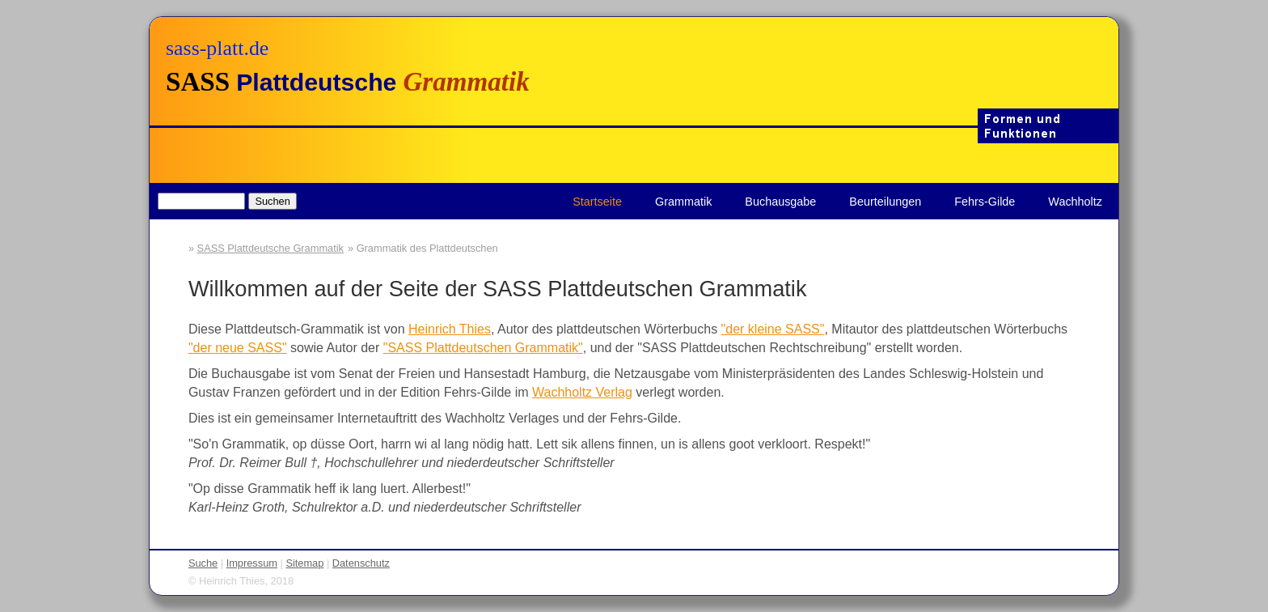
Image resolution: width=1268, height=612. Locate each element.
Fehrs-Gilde (984, 201)
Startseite (597, 201)
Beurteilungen (885, 201)
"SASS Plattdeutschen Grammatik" (483, 348)
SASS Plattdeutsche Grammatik (270, 248)
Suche (203, 563)
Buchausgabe (780, 201)
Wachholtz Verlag (582, 392)
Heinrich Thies (449, 329)
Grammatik (683, 201)
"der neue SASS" (237, 348)
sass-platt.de (217, 48)
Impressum (251, 563)
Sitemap (304, 563)
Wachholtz (1075, 201)
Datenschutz (361, 563)
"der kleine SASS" (773, 329)
